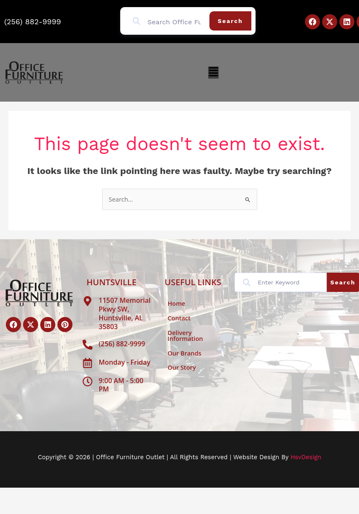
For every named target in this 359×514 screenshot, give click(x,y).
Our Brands (184, 353)
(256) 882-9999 (32, 21)
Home (176, 303)
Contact (179, 318)
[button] (213, 72)
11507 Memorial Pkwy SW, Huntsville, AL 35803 (125, 313)
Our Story (182, 367)
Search (230, 21)
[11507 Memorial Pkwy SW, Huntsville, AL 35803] (88, 301)
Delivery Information (185, 335)
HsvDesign (305, 457)
